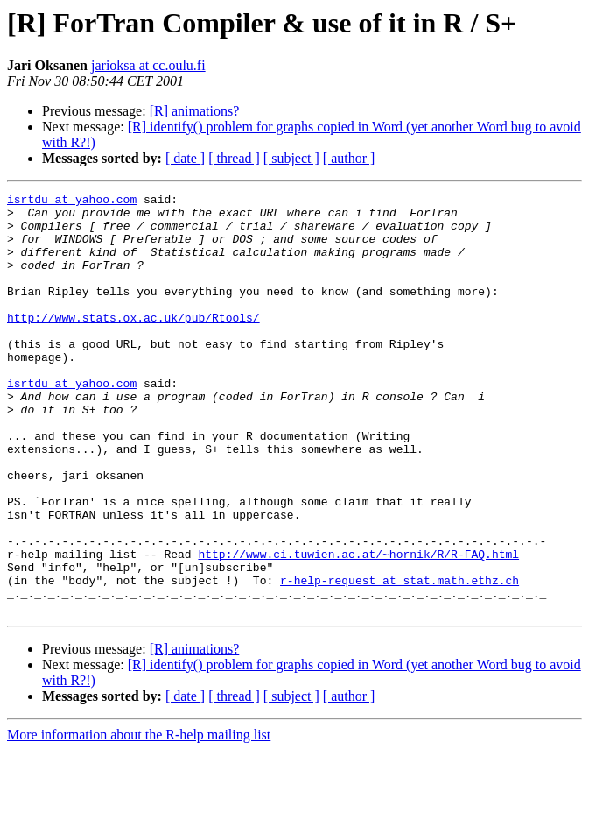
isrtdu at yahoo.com (72, 201)
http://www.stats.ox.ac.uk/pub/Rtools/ (133, 343)
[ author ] (349, 158)
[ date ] (185, 158)
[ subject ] (291, 158)
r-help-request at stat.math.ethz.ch (399, 659)
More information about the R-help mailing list (138, 818)
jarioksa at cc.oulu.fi (148, 65)
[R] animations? (195, 110)
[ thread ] (234, 158)
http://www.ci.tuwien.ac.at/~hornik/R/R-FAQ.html (358, 627)
